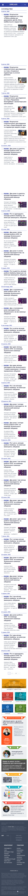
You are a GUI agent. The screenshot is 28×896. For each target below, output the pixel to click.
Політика (19, 859)
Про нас (19, 835)
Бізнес (19, 848)
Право (19, 860)
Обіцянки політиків (14, 802)
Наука (18, 853)
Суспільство (21, 862)
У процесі (12, 792)
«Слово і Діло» (11, 826)
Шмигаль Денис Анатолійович (14, 790)
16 (16, 673)
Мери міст (7, 860)
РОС (25, 4)
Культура (19, 852)
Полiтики (14, 787)
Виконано (12, 794)
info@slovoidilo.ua (14, 870)
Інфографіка (14, 774)
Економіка (20, 850)
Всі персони (8, 862)
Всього (11, 797)
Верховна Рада (9, 852)
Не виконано (13, 795)
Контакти (19, 837)
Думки (14, 747)
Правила (19, 840)
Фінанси (19, 864)
